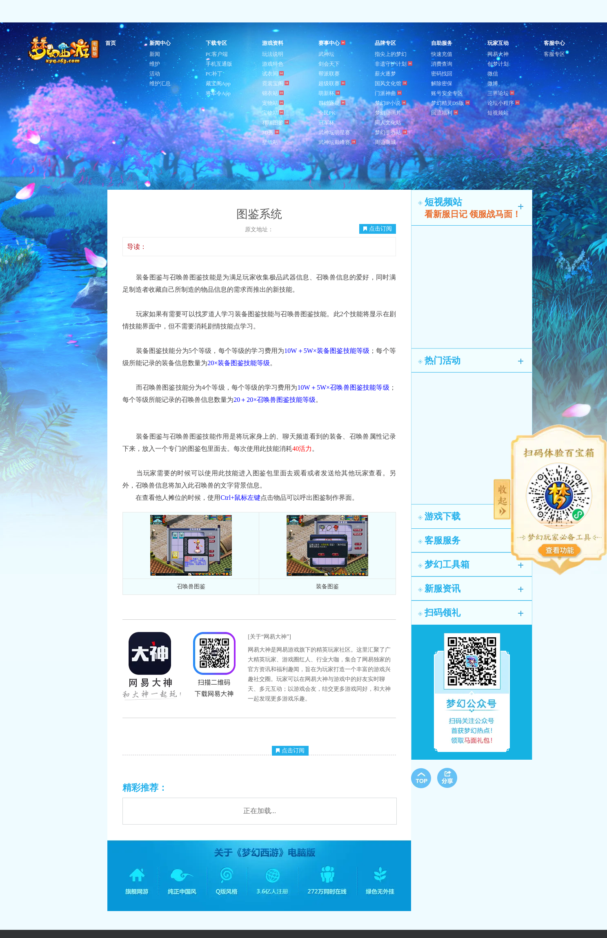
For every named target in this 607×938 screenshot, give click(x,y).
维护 (154, 64)
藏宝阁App (218, 83)
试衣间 (273, 74)
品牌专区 (385, 43)
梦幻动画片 (388, 113)
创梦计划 (498, 64)
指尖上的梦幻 (391, 54)
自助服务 (441, 43)
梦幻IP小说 (391, 103)
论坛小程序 (503, 103)
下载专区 (216, 43)
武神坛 (326, 54)
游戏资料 (272, 43)
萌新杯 (329, 93)
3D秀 (271, 132)
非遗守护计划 (393, 64)
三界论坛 (500, 93)
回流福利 (444, 113)
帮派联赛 (329, 74)
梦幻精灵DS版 (450, 103)
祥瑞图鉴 (275, 123)
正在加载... (259, 811)
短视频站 (498, 113)
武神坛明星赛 (334, 132)
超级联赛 (331, 83)
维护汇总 (160, 83)
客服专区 (554, 54)
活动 (154, 74)
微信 (492, 74)
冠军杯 (326, 123)
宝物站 (273, 113)
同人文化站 (388, 123)
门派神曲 (388, 93)
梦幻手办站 (391, 132)
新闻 (154, 54)
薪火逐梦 (385, 74)
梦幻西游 (64, 51)
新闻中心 (160, 43)
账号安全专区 (447, 93)
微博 (492, 83)
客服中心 (554, 43)
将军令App (218, 93)
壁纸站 (270, 142)
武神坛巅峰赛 (337, 142)
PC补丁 (214, 74)
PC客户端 (217, 54)
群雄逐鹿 (331, 103)
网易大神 (498, 54)
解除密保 (441, 83)
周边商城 (385, 142)
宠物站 (273, 103)
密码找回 (441, 74)
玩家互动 (498, 43)
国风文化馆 (391, 83)
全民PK (327, 113)
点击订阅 (377, 229)
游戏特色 (272, 64)
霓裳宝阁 (275, 83)
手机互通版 (219, 64)
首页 (110, 43)
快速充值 (441, 54)
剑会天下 (329, 64)
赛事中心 (331, 43)
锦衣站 (273, 93)
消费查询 (441, 64)
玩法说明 (272, 54)
